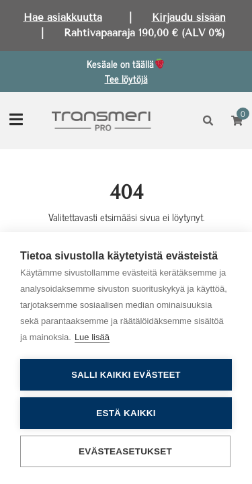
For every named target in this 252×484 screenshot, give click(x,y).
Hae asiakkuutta (63, 17)
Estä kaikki (125, 413)
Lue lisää (92, 337)
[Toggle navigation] (16, 121)
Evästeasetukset (125, 451)
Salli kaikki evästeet (125, 375)
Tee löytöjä (126, 78)
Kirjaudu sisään (189, 17)
